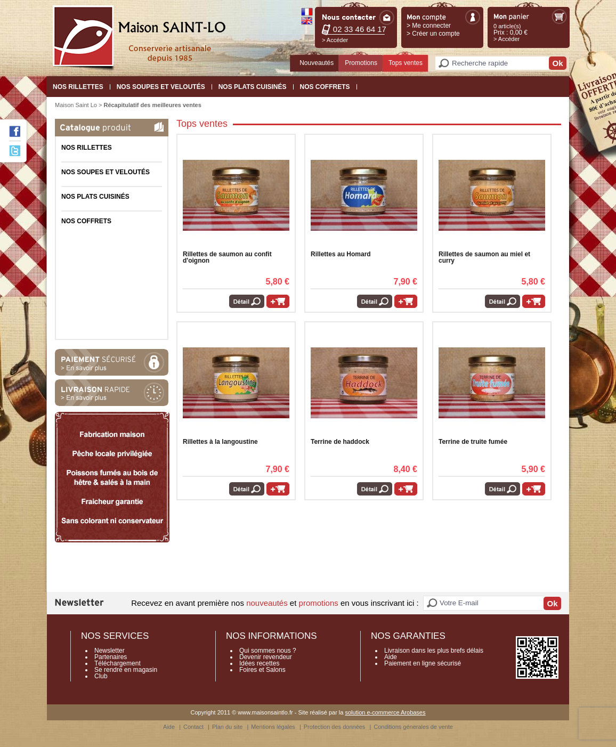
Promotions (361, 63)
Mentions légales (273, 727)
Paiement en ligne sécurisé (422, 663)
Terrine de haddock (340, 441)
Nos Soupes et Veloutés (161, 87)
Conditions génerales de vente (413, 727)
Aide (390, 657)
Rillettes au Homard (341, 254)
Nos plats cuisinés (252, 87)
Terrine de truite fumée (473, 441)
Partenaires (110, 657)
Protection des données (335, 727)
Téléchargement (117, 663)
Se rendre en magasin (125, 669)
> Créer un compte (433, 33)
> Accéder (335, 40)
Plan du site (227, 727)
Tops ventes (405, 63)
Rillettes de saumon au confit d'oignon (227, 257)
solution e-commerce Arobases (385, 712)
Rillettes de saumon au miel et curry (484, 257)
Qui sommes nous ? (267, 650)
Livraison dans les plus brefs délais (433, 650)
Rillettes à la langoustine (220, 441)
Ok (557, 63)
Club (101, 676)
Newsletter (109, 650)
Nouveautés (316, 63)
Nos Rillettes (78, 87)
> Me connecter (429, 25)
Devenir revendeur (265, 657)
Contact (193, 727)
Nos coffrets (325, 87)
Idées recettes (259, 663)
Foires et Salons (262, 669)
